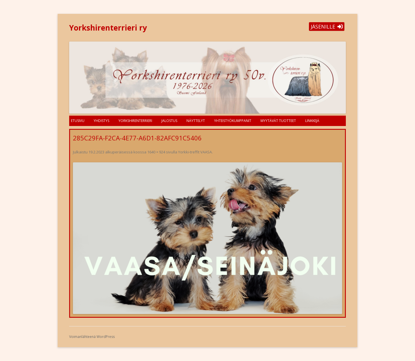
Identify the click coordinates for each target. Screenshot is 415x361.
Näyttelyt (195, 120)
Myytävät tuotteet (278, 120)
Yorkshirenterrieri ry (108, 27)
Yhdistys (101, 120)
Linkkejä (312, 120)
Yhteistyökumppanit (232, 120)
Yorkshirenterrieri (135, 120)
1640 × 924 (156, 152)
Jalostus (169, 120)
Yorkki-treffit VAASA (195, 152)
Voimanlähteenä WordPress (92, 336)
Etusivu (77, 120)
